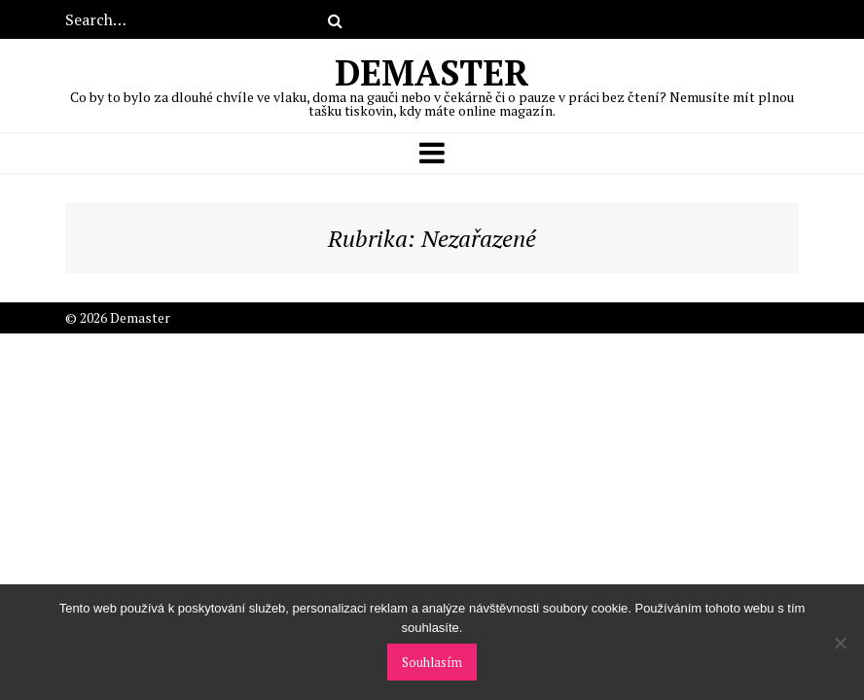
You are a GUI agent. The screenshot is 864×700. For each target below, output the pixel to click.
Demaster (432, 84)
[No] (839, 642)
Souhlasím (432, 662)
